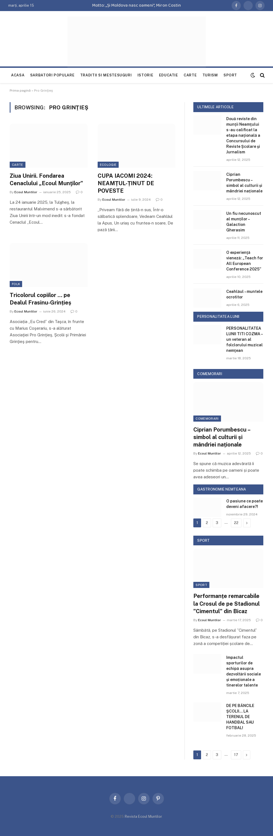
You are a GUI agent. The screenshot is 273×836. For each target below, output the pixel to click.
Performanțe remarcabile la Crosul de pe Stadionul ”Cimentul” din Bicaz (226, 603)
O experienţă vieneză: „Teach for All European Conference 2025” (244, 260)
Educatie (168, 75)
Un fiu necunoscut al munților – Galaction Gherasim (243, 221)
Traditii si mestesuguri (106, 75)
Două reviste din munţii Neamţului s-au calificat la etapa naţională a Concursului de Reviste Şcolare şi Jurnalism (243, 135)
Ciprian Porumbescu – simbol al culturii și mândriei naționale (244, 182)
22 (236, 523)
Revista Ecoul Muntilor (143, 816)
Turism (210, 75)
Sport (230, 75)
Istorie (145, 75)
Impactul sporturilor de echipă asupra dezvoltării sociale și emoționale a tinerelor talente (243, 671)
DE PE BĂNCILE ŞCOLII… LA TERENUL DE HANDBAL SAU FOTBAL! (240, 716)
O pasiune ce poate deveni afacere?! (244, 504)
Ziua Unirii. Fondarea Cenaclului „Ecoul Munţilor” (46, 179)
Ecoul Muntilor (25, 192)
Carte (190, 75)
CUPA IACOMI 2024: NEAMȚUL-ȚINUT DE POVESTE (126, 183)
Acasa (17, 75)
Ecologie (108, 164)
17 (236, 755)
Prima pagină (20, 90)
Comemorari (207, 418)
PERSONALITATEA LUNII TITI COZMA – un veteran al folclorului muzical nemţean (244, 339)
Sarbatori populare (52, 75)
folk (16, 284)
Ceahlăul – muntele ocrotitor (244, 294)
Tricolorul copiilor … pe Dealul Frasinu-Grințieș (40, 299)
